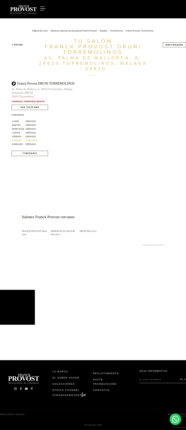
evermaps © (158, 245)
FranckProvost (68, 395)
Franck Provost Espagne (23, 9)
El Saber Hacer (66, 377)
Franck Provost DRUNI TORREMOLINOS (46, 83)
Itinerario (30, 153)
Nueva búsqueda (174, 45)
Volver (17, 45)
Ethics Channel (66, 390)
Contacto (101, 390)
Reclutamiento (106, 373)
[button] (175, 419)
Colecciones (63, 384)
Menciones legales (12, 414)
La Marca (60, 371)
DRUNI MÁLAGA (88, 231)
